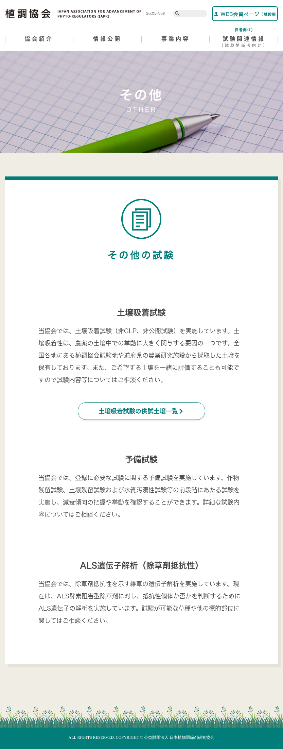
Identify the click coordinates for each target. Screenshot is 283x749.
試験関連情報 (244, 43)
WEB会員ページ (245, 16)
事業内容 (175, 38)
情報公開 (107, 38)
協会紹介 (39, 38)
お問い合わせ (155, 13)
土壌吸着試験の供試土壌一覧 (141, 411)
